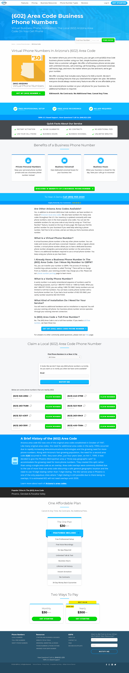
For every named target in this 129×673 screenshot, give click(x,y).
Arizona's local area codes (51, 215)
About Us (71, 637)
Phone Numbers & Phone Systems (47, 646)
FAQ (87, 335)
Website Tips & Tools (43, 640)
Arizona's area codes (56, 483)
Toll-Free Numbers (18, 640)
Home (14, 44)
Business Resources (49, 3)
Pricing (35, 3)
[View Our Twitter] (115, 664)
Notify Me (64, 382)
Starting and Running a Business (48, 637)
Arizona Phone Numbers (24, 44)
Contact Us (72, 640)
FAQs (70, 643)
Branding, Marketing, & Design (47, 643)
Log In (106, 3)
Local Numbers (17, 637)
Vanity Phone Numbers (20, 643)
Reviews (84, 3)
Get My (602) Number (28, 93)
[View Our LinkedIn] (112, 664)
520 (28, 455)
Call (74, 197)
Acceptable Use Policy (56, 664)
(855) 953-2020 (76, 197)
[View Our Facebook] (106, 664)
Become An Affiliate (75, 646)
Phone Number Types (69, 3)
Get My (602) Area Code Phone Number (64, 329)
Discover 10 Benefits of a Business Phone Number (64, 189)
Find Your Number (83, 40)
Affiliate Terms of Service (69, 664)
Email (42, 373)
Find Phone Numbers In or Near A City (62, 354)
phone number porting (46, 273)
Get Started (119, 3)
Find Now (108, 40)
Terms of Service (37, 664)
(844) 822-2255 (85, 117)
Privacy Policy (45, 664)
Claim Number (53, 397)
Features (25, 3)
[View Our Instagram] (109, 664)
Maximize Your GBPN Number (46, 648)
